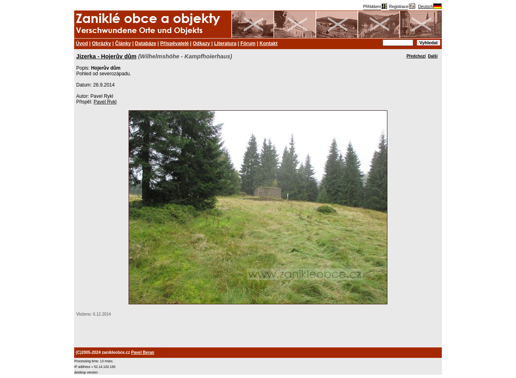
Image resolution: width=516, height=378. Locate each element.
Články (123, 43)
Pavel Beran (142, 352)
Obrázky (101, 43)
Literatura (225, 43)
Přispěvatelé (174, 43)
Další (433, 56)
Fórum (247, 43)
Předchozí (416, 56)
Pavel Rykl (105, 102)
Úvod (82, 43)
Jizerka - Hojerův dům (106, 56)
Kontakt (269, 43)
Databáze (145, 43)
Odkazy (201, 43)
